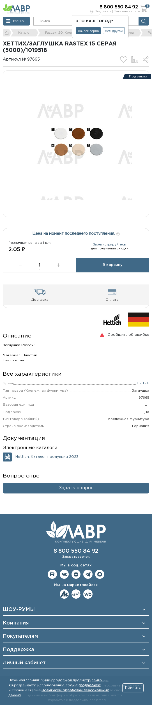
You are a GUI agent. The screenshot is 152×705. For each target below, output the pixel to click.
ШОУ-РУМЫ (19, 609)
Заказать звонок (127, 11)
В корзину (113, 265)
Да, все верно (88, 31)
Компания (16, 623)
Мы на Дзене (76, 574)
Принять (133, 687)
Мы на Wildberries (88, 594)
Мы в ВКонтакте (64, 574)
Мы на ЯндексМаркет (64, 594)
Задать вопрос (76, 488)
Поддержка (18, 649)
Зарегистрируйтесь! (109, 244)
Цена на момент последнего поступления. (76, 233)
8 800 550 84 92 (76, 551)
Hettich (143, 383)
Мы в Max (99, 574)
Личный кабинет (24, 663)
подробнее (90, 685)
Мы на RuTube (52, 574)
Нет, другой (114, 31)
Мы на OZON (76, 594)
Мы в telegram (88, 574)
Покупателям (20, 636)
